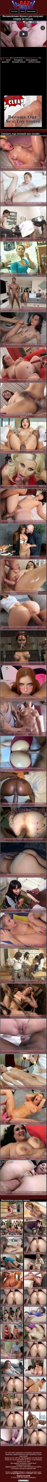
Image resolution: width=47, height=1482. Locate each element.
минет (8, 60)
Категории (14, 11)
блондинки (18, 60)
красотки (5, 62)
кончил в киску (34, 62)
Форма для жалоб (23, 1476)
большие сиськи (18, 62)
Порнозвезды (31, 11)
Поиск (22, 11)
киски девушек (32, 60)
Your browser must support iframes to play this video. (23, 38)
